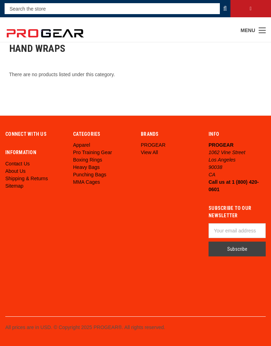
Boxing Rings (87, 160)
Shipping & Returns (26, 178)
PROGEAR (153, 145)
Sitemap (14, 186)
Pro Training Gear (92, 152)
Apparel (81, 145)
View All (149, 152)
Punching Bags (89, 174)
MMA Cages (86, 182)
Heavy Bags (86, 167)
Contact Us (17, 163)
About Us (15, 171)
